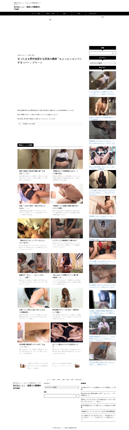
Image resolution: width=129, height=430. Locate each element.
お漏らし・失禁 (50, 13)
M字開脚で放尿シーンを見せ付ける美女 (100, 233)
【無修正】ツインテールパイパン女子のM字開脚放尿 (98, 411)
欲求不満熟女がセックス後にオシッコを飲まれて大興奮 (98, 406)
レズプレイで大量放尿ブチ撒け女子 (63, 240)
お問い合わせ (92, 13)
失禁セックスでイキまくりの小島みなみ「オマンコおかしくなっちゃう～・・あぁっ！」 (98, 400)
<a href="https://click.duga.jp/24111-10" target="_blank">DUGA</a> (102, 31)
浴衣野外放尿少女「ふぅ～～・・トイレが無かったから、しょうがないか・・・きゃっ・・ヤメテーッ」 (102, 330)
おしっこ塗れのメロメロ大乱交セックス (65, 344)
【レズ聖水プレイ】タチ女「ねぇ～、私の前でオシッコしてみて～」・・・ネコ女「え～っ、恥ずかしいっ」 (98, 417)
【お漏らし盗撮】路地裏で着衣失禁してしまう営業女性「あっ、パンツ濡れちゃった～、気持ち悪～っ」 (102, 304)
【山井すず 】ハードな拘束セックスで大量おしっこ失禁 (98, 388)
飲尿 (64, 13)
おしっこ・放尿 (36, 13)
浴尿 (79, 13)
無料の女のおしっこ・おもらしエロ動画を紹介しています (27, 383)
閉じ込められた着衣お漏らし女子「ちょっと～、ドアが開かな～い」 (98, 394)
